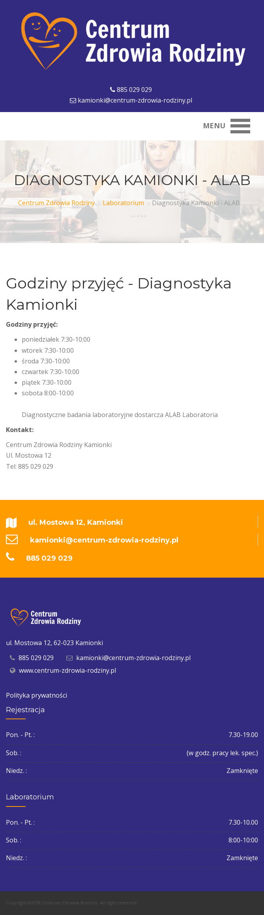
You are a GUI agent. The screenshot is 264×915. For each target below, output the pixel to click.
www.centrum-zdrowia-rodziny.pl (67, 670)
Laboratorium (123, 202)
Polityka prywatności (36, 695)
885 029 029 (134, 89)
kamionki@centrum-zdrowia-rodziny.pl (135, 100)
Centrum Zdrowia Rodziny (56, 202)
